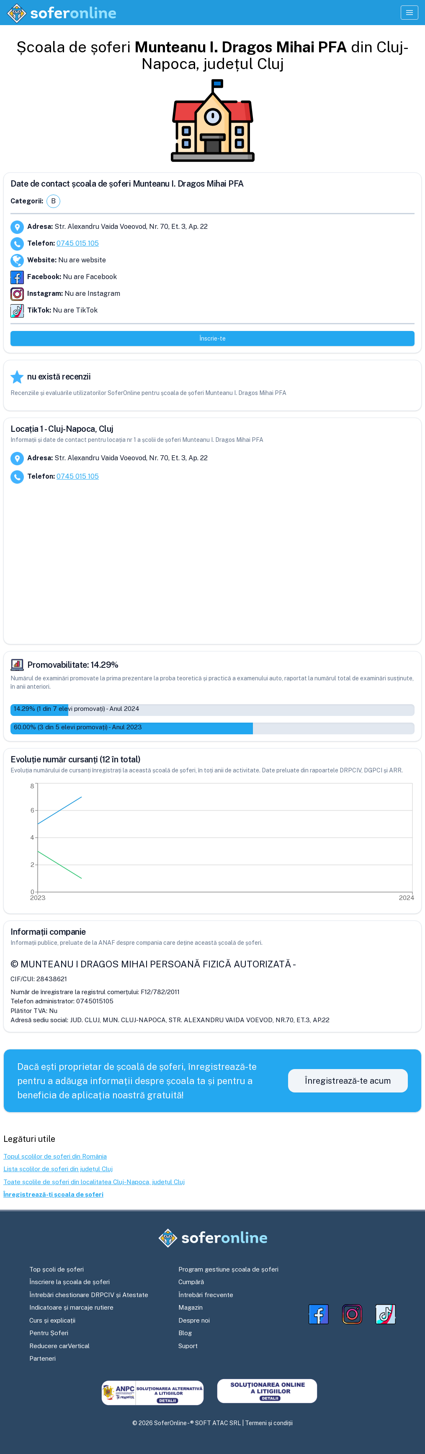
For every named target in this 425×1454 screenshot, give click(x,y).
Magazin (190, 1307)
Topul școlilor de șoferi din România (55, 1156)
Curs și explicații (52, 1320)
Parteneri (42, 1358)
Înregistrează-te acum (348, 1081)
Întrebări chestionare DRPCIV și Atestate (88, 1294)
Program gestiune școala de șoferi (228, 1269)
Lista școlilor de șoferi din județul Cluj (58, 1168)
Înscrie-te (212, 338)
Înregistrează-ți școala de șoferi (53, 1194)
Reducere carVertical (59, 1345)
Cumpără (191, 1281)
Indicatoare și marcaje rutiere (71, 1307)
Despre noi (194, 1320)
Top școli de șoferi (56, 1269)
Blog (185, 1332)
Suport (188, 1345)
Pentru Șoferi (48, 1332)
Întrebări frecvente (205, 1294)
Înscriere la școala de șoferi (69, 1281)
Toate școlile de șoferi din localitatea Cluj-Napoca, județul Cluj (94, 1181)
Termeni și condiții (269, 1423)
